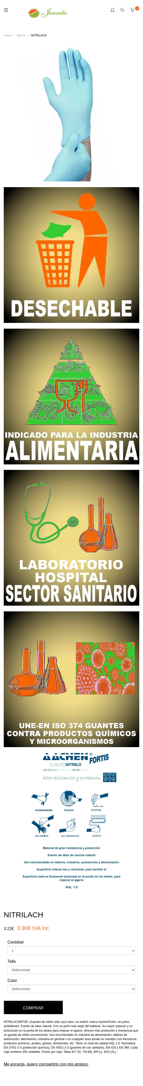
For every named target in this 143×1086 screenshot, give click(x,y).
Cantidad (15, 942)
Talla (11, 961)
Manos (21, 35)
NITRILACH (39, 35)
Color (12, 980)
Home (8, 35)
